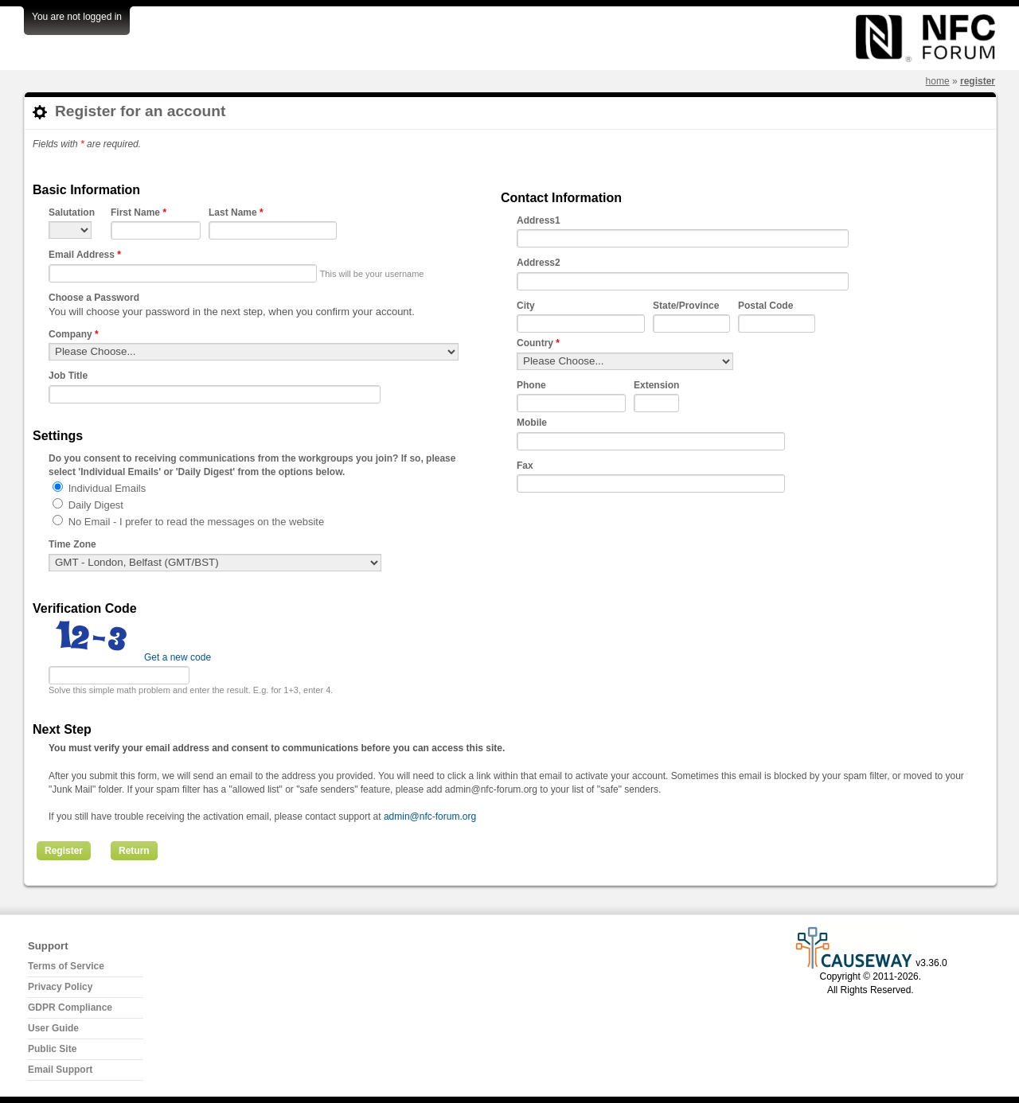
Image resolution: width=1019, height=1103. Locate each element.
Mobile (532, 422)
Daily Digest (95, 505)
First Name (138, 212)
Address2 (538, 262)
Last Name (236, 212)
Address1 (538, 220)
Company (74, 334)
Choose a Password (94, 297)
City (526, 305)
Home (938, 81)
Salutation (72, 212)
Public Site (52, 1048)
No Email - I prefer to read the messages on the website (196, 522)
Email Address (85, 254)
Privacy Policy (60, 986)
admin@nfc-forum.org (430, 816)
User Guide (53, 1028)
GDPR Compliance (70, 1007)
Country (538, 343)
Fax (525, 465)
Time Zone (72, 544)
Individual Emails (107, 488)
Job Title (68, 375)
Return (134, 850)
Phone (531, 385)
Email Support (60, 1069)
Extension (656, 385)
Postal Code (765, 305)
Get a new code (177, 657)
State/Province (686, 305)
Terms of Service (66, 966)
